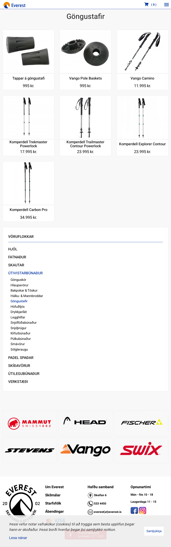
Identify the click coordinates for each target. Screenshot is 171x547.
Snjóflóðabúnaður (24, 322)
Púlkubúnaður (21, 338)
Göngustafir (19, 301)
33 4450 (101, 503)
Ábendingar (54, 511)
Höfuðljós (18, 306)
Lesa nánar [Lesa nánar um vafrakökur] (18, 537)
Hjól (12, 249)
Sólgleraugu (19, 349)
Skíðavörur (19, 365)
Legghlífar (18, 317)
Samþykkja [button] (154, 531)
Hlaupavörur (19, 285)
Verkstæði (18, 381)
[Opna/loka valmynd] (166, 4)
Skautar (16, 265)
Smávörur (18, 344)
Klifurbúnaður (20, 333)
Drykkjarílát (19, 312)
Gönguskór (18, 279)
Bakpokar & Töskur (24, 290)
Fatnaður (17, 257)
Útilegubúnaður (23, 373)
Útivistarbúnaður (25, 273)
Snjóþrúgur (18, 328)
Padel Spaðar (20, 357)
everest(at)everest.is (107, 512)
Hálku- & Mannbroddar (27, 296)
